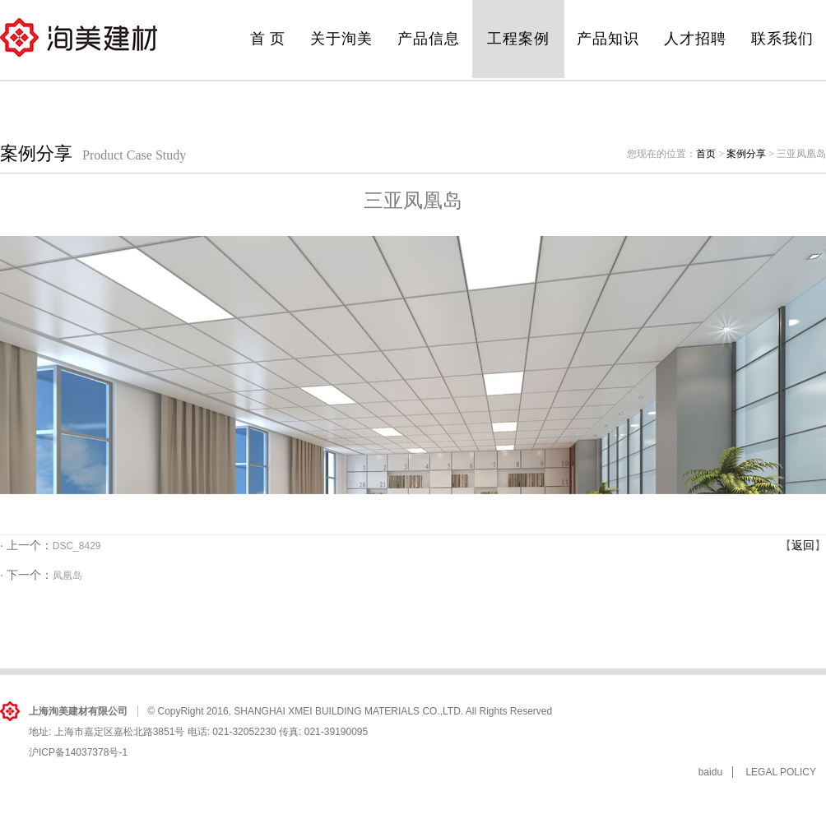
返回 (802, 545)
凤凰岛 (67, 575)
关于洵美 (341, 38)
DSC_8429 (77, 546)
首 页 (268, 38)
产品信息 (428, 38)
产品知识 (608, 38)
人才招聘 (695, 38)
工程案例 (518, 38)
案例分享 (746, 154)
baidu (710, 772)
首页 (706, 154)
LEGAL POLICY (780, 772)
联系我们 (782, 38)
